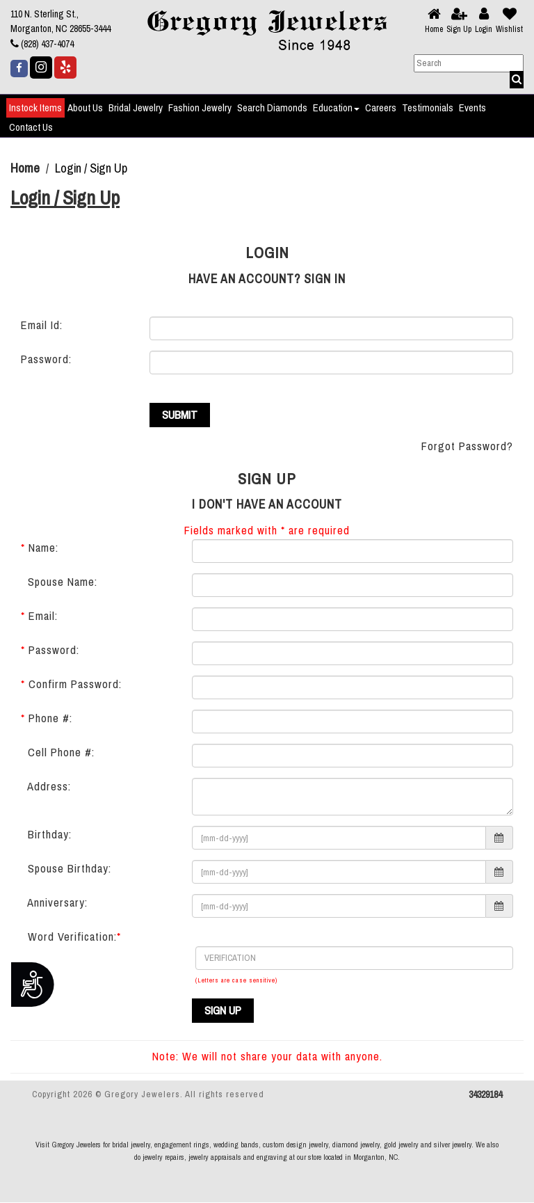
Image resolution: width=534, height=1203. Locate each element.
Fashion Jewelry (200, 108)
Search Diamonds (272, 108)
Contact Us (31, 127)
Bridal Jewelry (135, 108)
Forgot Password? (467, 447)
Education (336, 108)
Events (472, 108)
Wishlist (509, 29)
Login (483, 29)
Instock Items (35, 108)
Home (434, 29)
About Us (85, 108)
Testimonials (427, 108)
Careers (380, 108)
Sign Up (458, 29)
